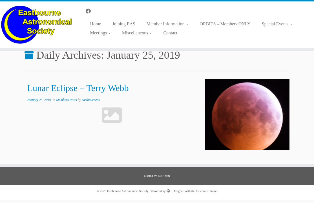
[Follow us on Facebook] (90, 11)
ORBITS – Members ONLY (225, 23)
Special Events (277, 23)
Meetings (100, 32)
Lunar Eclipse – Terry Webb (78, 88)
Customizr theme (206, 191)
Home (95, 23)
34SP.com (164, 175)
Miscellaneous (137, 32)
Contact (170, 32)
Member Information (168, 23)
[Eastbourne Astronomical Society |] (37, 24)
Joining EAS (123, 23)
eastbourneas (91, 100)
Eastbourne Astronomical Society (127, 191)
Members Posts (67, 100)
